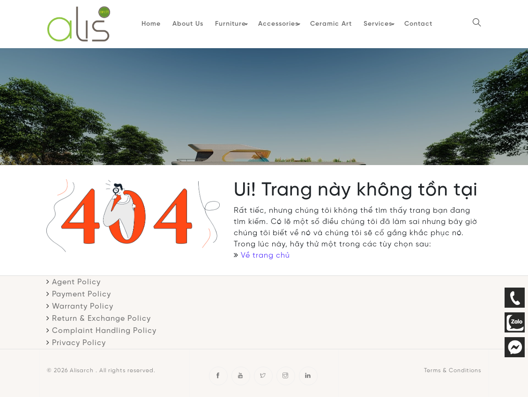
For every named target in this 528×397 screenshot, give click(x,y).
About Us (186, 23)
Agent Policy (76, 280)
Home (149, 23)
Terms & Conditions (452, 368)
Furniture (229, 23)
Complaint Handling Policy (104, 328)
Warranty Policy (82, 304)
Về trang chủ (265, 253)
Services (376, 23)
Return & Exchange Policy (101, 316)
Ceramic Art (329, 23)
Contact (416, 23)
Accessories (276, 23)
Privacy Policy (79, 341)
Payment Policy (81, 292)
